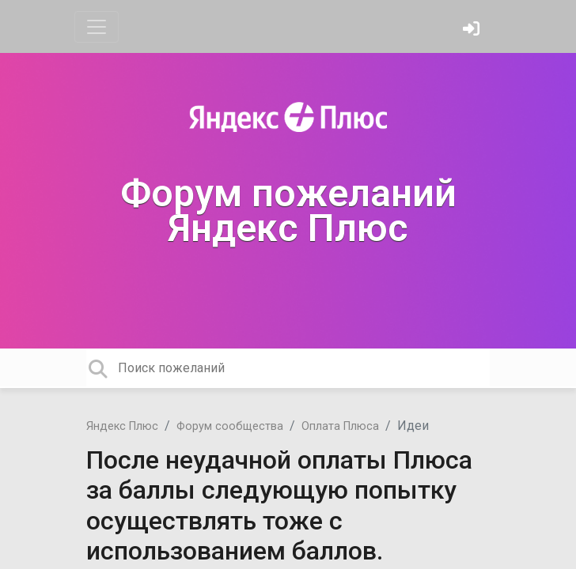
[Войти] (473, 30)
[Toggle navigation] (96, 27)
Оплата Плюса (340, 426)
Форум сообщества (229, 426)
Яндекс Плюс (122, 426)
